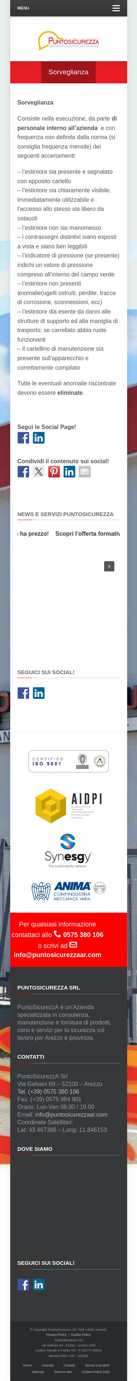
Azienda (48, 1365)
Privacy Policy (56, 1335)
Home (27, 1365)
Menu (69, 8)
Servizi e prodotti (97, 1365)
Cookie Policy (81, 1335)
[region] (69, 605)
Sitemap (38, 1372)
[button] (109, 566)
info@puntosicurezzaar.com (71, 1115)
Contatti (69, 1365)
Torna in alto (63, 1372)
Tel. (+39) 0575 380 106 (48, 1092)
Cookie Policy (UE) (96, 1372)
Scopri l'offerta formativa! (91, 534)
